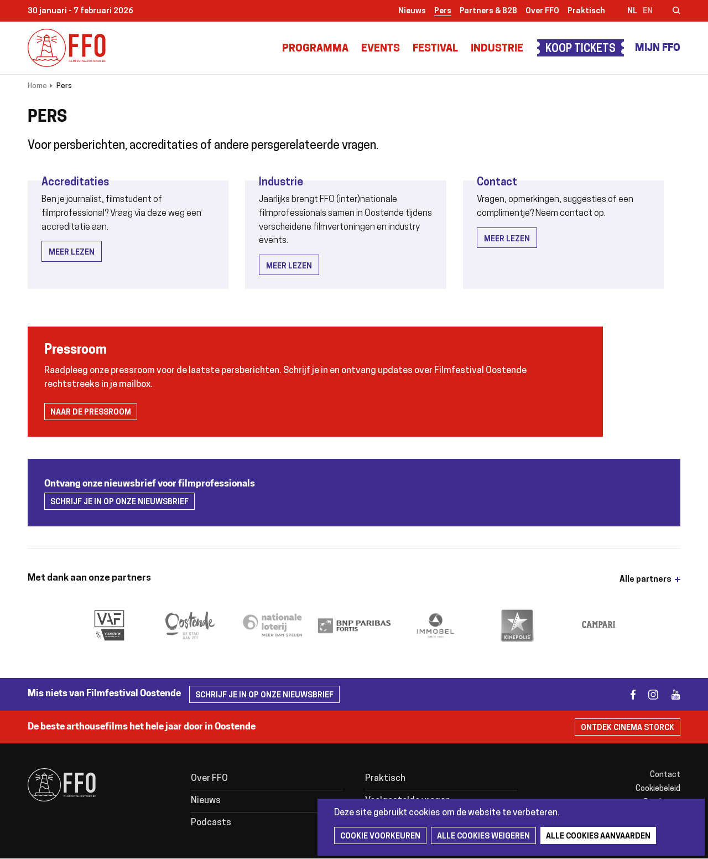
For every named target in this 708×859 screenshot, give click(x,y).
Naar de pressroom (90, 412)
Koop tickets (580, 49)
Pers (442, 11)
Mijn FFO (657, 48)
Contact (497, 183)
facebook (626, 694)
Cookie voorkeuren (380, 836)
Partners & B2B (488, 11)
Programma (315, 49)
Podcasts (211, 823)
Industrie (497, 49)
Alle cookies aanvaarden (598, 836)
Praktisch (586, 11)
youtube (670, 694)
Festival (435, 49)
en (648, 11)
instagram (648, 694)
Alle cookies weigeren (483, 836)
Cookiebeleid (658, 789)
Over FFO (542, 11)
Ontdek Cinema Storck (627, 728)
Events (380, 49)
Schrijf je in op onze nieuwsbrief (119, 502)
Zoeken (669, 11)
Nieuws (412, 11)
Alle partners (645, 580)
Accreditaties (75, 183)
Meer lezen (72, 253)
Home (37, 86)
